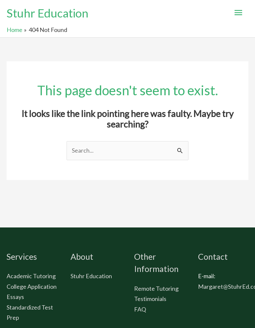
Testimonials (150, 298)
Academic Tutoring (31, 276)
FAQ (140, 309)
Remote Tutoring (156, 288)
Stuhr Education (47, 13)
